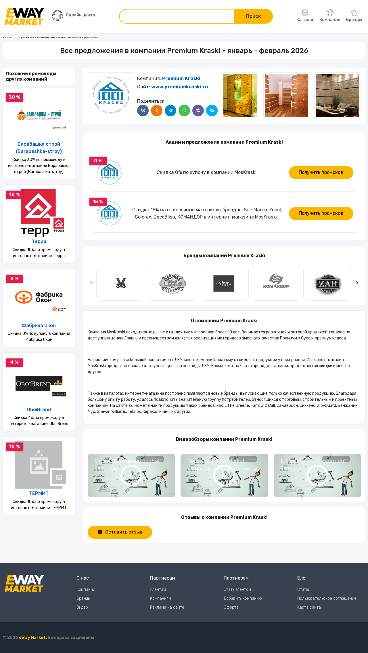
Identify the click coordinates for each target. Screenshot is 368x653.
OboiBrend (39, 409)
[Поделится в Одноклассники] (156, 110)
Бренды (354, 16)
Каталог (305, 16)
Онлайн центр (73, 15)
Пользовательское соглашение (326, 598)
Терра (39, 241)
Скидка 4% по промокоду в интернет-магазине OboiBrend (38, 420)
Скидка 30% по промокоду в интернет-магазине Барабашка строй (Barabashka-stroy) (39, 165)
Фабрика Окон (39, 325)
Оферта (231, 607)
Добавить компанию (243, 598)
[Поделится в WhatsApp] (184, 110)
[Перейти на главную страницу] (24, 16)
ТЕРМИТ (39, 493)
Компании (329, 16)
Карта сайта (309, 607)
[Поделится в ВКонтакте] (143, 110)
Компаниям (160, 598)
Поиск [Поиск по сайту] (253, 16)
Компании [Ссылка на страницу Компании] (8, 37)
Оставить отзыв (119, 532)
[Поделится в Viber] (198, 110)
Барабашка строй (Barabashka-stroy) (39, 147)
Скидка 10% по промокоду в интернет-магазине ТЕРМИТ (39, 504)
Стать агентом (237, 589)
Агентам (158, 589)
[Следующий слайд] (229, 95)
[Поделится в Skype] (212, 110)
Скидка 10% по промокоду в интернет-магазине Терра (39, 252)
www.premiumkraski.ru (179, 87)
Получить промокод (321, 172)
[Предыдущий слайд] (91, 283)
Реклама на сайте (167, 607)
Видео (82, 607)
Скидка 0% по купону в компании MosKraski (206, 172)
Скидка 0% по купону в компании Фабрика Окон (39, 336)
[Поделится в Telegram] (170, 110)
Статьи (303, 589)
